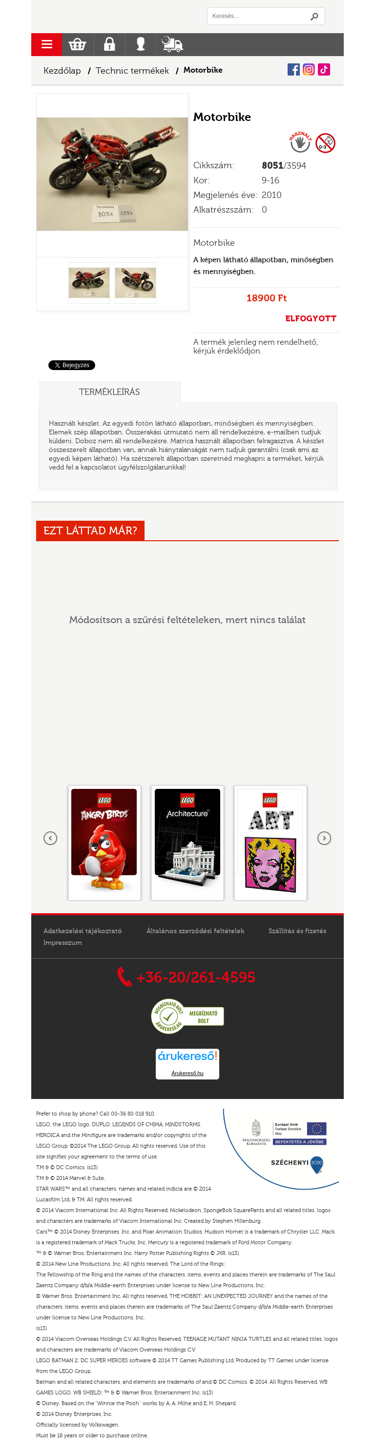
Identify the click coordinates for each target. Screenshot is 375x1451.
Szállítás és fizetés (297, 931)
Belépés (140, 44)
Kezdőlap (62, 71)
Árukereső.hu (187, 1073)
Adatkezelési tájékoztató (82, 931)
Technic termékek (132, 71)
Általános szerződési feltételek (195, 931)
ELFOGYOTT (310, 318)
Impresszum (62, 943)
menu (46, 44)
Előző (50, 838)
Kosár (77, 44)
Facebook (294, 69)
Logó (109, 16)
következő (324, 838)
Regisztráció (109, 44)
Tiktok (324, 69)
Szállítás (172, 44)
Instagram (309, 69)
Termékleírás (109, 392)
